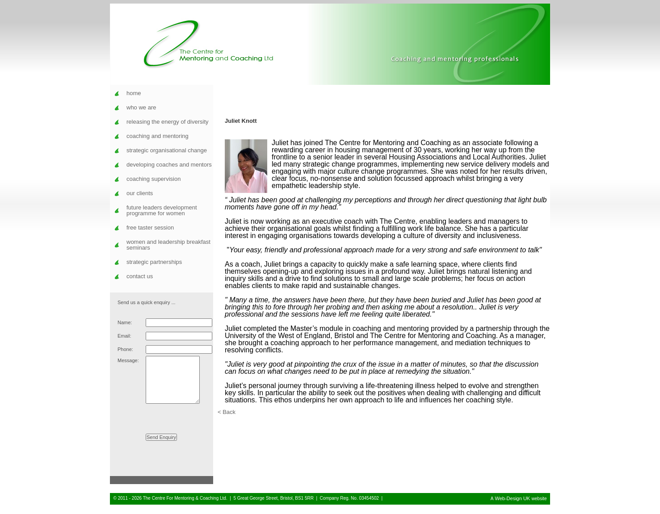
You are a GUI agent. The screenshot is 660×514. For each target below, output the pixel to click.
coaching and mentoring (157, 136)
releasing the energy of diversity (167, 121)
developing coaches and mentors (169, 164)
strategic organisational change (166, 150)
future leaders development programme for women (161, 210)
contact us (139, 276)
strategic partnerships (154, 262)
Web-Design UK (512, 507)
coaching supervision (153, 179)
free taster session (150, 227)
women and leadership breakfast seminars (168, 244)
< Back (226, 412)
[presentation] (163, 424)
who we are (141, 107)
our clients (139, 193)
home (133, 93)
